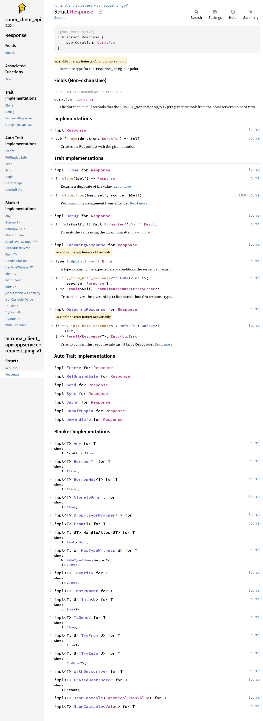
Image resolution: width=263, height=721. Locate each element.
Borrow (81, 461)
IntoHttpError (125, 336)
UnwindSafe (78, 419)
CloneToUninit (89, 497)
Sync (71, 393)
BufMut (148, 325)
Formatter (114, 224)
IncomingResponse (85, 244)
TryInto (89, 653)
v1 (127, 5)
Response (76, 130)
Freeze (73, 367)
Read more (122, 186)
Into (86, 599)
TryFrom (89, 635)
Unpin (72, 402)
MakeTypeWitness (80, 560)
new (74, 138)
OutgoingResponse (85, 309)
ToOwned (82, 617)
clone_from (73, 195)
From (79, 523)
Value (111, 706)
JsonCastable (88, 697)
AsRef (125, 278)
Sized (90, 453)
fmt (65, 224)
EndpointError (80, 261)
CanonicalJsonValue (127, 697)
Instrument (86, 590)
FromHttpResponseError (118, 288)
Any (77, 443)
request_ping (112, 5)
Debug (72, 215)
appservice (92, 5)
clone (67, 178)
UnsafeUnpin (79, 410)
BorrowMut (85, 479)
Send (71, 384)
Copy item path (100, 11)
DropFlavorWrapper (94, 515)
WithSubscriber (91, 671)
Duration (106, 42)
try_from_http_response (86, 278)
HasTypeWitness (98, 550)
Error (107, 261)
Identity (83, 572)
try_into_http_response (86, 325)
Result (150, 224)
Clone (72, 170)
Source (59, 18)
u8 (137, 278)
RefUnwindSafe (82, 376)
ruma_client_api (67, 5)
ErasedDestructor (93, 679)
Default (127, 325)
